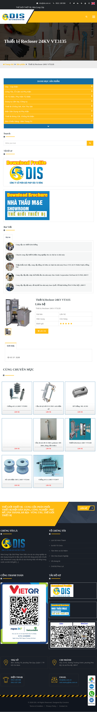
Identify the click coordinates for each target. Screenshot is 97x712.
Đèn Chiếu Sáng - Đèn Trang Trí (18, 121)
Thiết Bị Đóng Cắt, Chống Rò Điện (19, 116)
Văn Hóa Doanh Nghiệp (59, 556)
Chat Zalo (91, 687)
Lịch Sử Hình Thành (58, 540)
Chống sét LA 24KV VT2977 (48, 479)
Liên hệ (87, 508)
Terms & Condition (36, 706)
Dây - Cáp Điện (11, 87)
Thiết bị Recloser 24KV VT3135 (52, 299)
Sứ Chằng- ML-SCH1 (80, 406)
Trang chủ (8, 64)
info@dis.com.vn (65, 680)
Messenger (91, 701)
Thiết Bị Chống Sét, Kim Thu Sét (18, 106)
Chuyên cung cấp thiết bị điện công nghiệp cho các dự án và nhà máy (40, 255)
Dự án (8, 237)
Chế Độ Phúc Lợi (57, 566)
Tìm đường (91, 680)
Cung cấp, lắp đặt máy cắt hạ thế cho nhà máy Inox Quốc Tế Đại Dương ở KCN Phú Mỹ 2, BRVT (51, 285)
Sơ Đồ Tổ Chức (57, 546)
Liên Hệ (42, 331)
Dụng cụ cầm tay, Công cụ (16, 101)
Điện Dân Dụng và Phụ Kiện (17, 111)
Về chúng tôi (55, 561)
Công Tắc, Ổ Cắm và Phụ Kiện (18, 92)
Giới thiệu (11, 346)
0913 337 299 (16, 682)
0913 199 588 (16, 680)
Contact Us (63, 706)
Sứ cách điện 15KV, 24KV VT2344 (17, 479)
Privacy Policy (51, 706)
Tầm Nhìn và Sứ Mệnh (59, 551)
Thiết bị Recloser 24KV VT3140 (80, 443)
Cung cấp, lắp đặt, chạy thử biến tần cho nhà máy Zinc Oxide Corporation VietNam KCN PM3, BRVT (52, 275)
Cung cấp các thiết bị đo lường (27, 245)
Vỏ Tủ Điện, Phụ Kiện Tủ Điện (18, 97)
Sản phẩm (20, 64)
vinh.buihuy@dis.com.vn (68, 682)
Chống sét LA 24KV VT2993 (17, 406)
